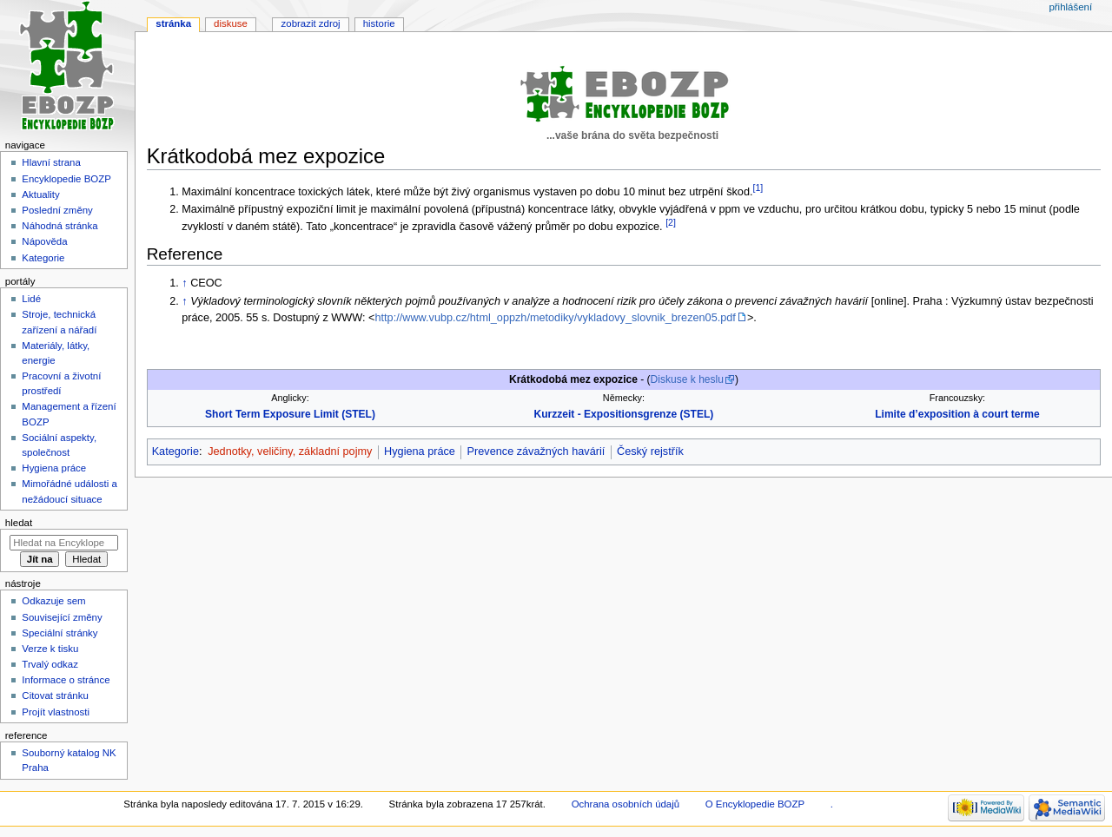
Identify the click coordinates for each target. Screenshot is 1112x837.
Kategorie (175, 451)
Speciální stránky (59, 633)
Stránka (173, 23)
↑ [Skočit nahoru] (184, 283)
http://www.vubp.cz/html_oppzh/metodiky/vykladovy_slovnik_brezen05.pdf (555, 318)
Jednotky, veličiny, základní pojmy (290, 451)
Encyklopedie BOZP (66, 179)
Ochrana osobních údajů (625, 804)
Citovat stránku (55, 695)
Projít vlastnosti (55, 712)
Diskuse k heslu (687, 379)
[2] (670, 222)
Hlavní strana (51, 162)
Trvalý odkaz (50, 664)
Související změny (62, 617)
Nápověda (44, 241)
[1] (758, 187)
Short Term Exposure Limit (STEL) (290, 414)
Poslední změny (57, 210)
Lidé (31, 298)
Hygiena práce (419, 451)
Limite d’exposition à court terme (957, 414)
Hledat (18, 522)
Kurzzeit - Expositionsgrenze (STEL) (624, 414)
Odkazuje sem (53, 601)
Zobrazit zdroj (311, 23)
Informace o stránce (65, 680)
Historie (379, 23)
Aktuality (40, 194)
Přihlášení (1070, 7)
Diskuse (231, 23)
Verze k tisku (50, 648)
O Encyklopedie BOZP (754, 804)
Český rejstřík (650, 451)
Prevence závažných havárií (536, 451)
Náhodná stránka (59, 226)
